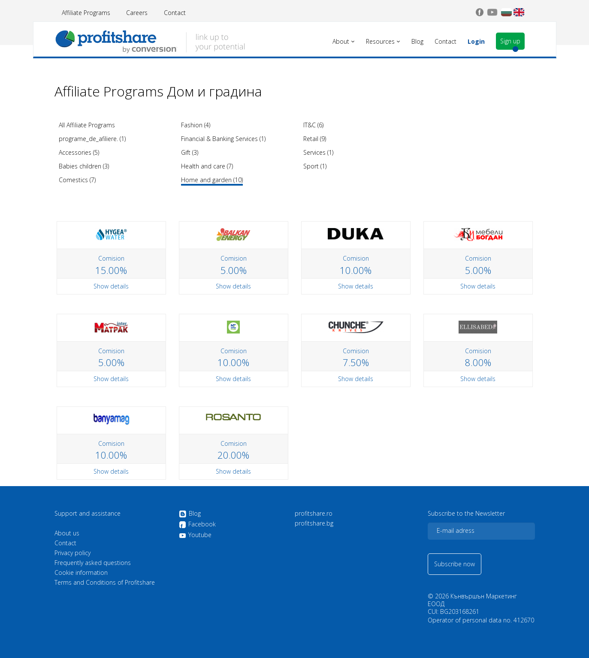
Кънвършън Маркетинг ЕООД (472, 600)
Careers (137, 13)
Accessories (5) (79, 152)
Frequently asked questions (92, 562)
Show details (111, 286)
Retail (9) (314, 139)
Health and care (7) (207, 166)
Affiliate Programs (86, 13)
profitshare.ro (313, 513)
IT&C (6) (313, 125)
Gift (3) (189, 152)
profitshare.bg (314, 523)
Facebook (197, 525)
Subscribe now (454, 564)
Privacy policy (72, 553)
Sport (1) (314, 166)
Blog (190, 514)
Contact (175, 13)
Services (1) (318, 152)
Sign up (510, 41)
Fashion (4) (195, 125)
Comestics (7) (77, 180)
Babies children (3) (84, 166)
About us (66, 533)
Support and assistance (87, 513)
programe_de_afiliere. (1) (92, 139)
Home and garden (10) (212, 180)
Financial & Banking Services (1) (223, 139)
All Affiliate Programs (87, 125)
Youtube (195, 535)
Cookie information (81, 572)
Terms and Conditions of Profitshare (104, 582)
